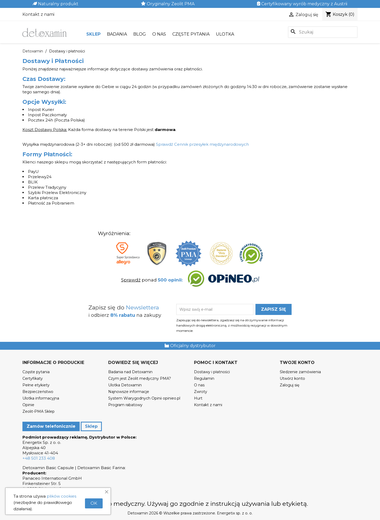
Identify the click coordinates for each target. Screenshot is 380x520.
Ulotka (225, 34)
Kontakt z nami (38, 14)
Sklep (93, 34)
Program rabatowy (125, 404)
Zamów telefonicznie (51, 426)
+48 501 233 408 (38, 458)
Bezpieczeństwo (37, 391)
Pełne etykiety (36, 385)
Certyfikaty (32, 378)
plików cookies (61, 496)
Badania (117, 34)
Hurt (198, 398)
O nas (159, 34)
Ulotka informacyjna (40, 398)
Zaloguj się (289, 385)
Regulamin (204, 378)
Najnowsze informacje (128, 391)
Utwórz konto (292, 378)
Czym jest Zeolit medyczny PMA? (139, 378)
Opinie (28, 404)
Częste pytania (191, 34)
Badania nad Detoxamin (130, 372)
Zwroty (200, 391)
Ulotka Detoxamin (125, 385)
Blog (139, 34)
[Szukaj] (323, 32)
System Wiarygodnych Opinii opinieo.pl (144, 398)
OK (94, 503)
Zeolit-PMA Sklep (38, 411)
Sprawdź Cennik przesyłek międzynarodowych (202, 144)
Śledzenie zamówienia (300, 372)
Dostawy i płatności (212, 372)
